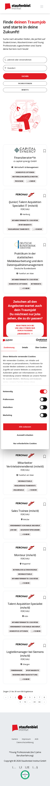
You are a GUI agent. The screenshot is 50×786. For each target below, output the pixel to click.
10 (25, 702)
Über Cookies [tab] (41, 347)
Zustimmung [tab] (9, 347)
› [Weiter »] (44, 702)
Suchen (25, 76)
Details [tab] (25, 347)
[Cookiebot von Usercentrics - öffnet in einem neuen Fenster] (36, 340)
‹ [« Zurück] (5, 697)
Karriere (15, 739)
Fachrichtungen (25, 83)
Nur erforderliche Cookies (25, 443)
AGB (36, 739)
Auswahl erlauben (25, 435)
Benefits (25, 90)
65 (35, 702)
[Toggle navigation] (41, 6)
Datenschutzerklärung (25, 742)
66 (39, 702)
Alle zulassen (25, 427)
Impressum (26, 739)
